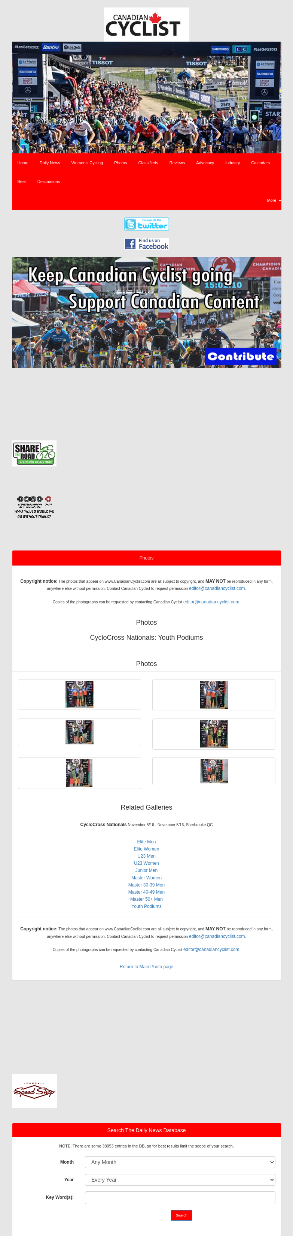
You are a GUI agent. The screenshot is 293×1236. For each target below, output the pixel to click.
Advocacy (205, 162)
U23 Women (146, 863)
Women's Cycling (87, 162)
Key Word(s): (60, 1197)
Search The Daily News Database (146, 1130)
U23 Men (146, 856)
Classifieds (148, 162)
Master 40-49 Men (146, 892)
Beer (22, 181)
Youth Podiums (146, 906)
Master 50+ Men (146, 899)
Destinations (48, 181)
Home (23, 162)
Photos (120, 162)
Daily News (50, 162)
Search (181, 1215)
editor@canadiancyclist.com (217, 588)
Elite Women (146, 849)
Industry (232, 162)
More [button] (274, 200)
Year (69, 1179)
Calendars (260, 162)
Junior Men (146, 870)
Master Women (146, 877)
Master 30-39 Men (146, 885)
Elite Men (146, 841)
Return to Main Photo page (146, 966)
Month (67, 1162)
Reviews (177, 162)
